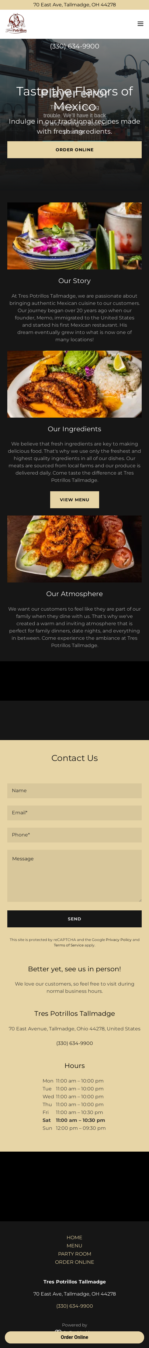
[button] (140, 24)
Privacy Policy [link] (119, 939)
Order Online (75, 149)
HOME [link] (74, 1237)
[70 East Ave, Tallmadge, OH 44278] (74, 4)
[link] (17, 24)
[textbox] (74, 790)
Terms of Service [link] (69, 945)
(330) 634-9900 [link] (74, 46)
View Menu (74, 499)
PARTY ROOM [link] (74, 1254)
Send (74, 919)
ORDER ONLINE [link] (74, 1262)
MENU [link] (74, 1246)
